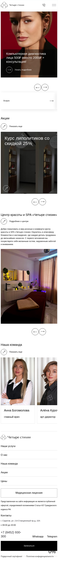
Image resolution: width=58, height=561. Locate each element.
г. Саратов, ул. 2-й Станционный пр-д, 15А (20, 521)
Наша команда (9, 463)
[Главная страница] (19, 5)
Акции (4, 472)
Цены (4, 481)
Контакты (6, 515)
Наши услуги (8, 446)
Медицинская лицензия (29, 493)
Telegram (52, 536)
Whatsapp (37, 536)
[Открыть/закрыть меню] (54, 5)
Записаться (29, 546)
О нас (4, 455)
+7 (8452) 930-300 (11, 534)
